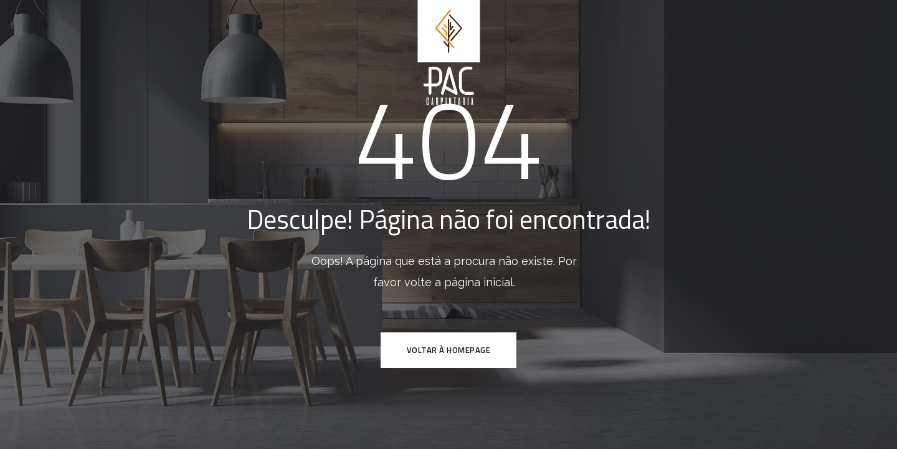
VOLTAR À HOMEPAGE (449, 350)
